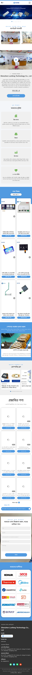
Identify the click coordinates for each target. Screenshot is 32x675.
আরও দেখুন (16, 90)
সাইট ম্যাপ (20, 672)
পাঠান (16, 554)
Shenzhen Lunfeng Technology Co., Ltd (15, 76)
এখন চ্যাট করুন (16, 95)
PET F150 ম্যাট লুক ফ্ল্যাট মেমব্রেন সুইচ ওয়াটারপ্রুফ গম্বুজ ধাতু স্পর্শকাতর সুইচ (14, 508)
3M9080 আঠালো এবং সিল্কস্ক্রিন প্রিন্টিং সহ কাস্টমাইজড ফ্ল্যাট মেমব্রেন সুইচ (8, 424)
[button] (13, 21)
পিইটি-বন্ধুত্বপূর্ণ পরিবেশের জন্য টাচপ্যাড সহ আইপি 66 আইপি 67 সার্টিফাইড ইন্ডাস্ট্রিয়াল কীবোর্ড (23, 494)
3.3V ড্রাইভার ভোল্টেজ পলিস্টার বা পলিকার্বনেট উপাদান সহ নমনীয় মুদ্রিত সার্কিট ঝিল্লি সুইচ (23, 471)
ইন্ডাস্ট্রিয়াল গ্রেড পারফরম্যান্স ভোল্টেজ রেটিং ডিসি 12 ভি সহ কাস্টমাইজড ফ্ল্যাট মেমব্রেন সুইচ (23, 424)
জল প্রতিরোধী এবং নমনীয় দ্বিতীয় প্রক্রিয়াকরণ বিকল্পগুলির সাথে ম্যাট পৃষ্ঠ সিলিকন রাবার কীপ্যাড (8, 448)
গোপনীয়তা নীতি (13, 672)
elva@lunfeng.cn (7, 636)
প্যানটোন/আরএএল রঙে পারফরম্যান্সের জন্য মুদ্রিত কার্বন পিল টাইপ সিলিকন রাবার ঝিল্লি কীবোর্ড (23, 448)
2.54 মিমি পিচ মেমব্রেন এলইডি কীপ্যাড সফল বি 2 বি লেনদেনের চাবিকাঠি (8, 494)
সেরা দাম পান (8, 392)
